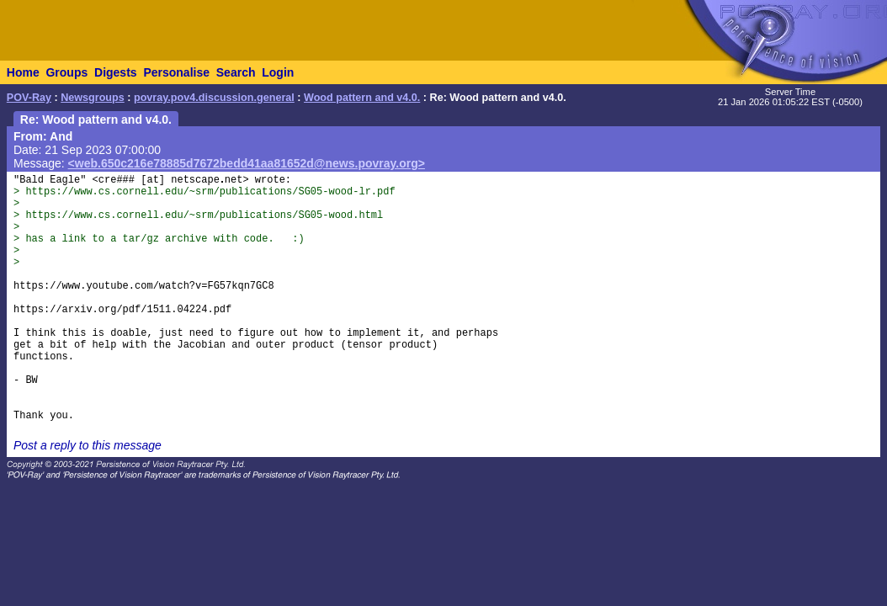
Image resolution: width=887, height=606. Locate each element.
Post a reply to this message (87, 445)
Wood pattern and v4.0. (362, 98)
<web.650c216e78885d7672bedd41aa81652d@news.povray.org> (246, 163)
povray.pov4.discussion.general (214, 98)
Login (278, 72)
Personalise (176, 72)
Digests (115, 72)
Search (236, 72)
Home (23, 72)
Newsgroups (93, 98)
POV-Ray (29, 98)
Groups (66, 72)
